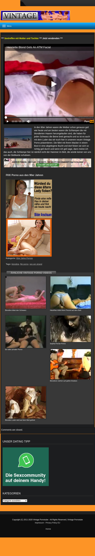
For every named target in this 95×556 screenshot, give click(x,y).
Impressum (39, 523)
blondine (15, 264)
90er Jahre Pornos (24, 258)
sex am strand (36, 264)
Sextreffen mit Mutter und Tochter (21, 38)
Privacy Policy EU (53, 523)
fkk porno (24, 264)
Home (48, 529)
